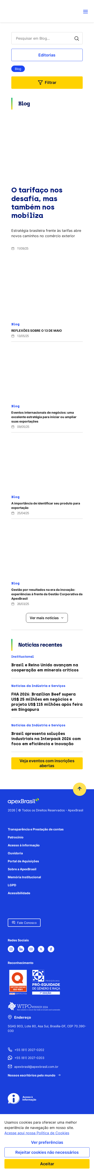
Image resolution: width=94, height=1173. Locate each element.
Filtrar (50, 82)
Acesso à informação (24, 845)
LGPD (12, 885)
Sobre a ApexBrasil (22, 869)
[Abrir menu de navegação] (85, 11)
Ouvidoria (15, 853)
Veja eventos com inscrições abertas (47, 763)
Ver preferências (47, 1142)
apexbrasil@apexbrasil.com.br (36, 1066)
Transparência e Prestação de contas (36, 829)
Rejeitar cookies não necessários (47, 1152)
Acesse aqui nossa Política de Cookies (36, 1133)
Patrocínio (16, 837)
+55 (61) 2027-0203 (29, 1058)
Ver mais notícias (44, 618)
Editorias (46, 55)
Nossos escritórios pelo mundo (31, 1075)
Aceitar (47, 1163)
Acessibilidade (19, 893)
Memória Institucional (24, 877)
